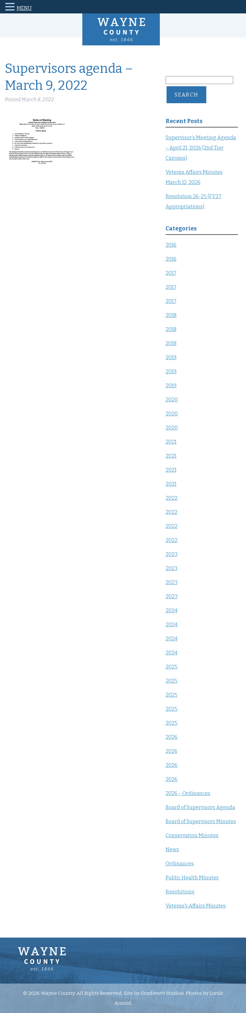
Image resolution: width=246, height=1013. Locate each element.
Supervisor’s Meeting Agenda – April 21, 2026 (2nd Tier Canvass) (201, 148)
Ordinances (180, 864)
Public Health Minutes (192, 878)
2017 (171, 273)
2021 (171, 442)
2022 (171, 498)
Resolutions (180, 892)
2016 (171, 245)
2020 (172, 400)
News (172, 850)
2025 (171, 667)
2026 (171, 737)
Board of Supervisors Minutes (201, 821)
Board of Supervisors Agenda (200, 807)
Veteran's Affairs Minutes (196, 906)
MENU (24, 8)
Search (186, 95)
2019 (171, 357)
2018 (171, 315)
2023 (171, 554)
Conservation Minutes (192, 835)
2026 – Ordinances (188, 793)
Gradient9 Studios (162, 993)
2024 (171, 610)
